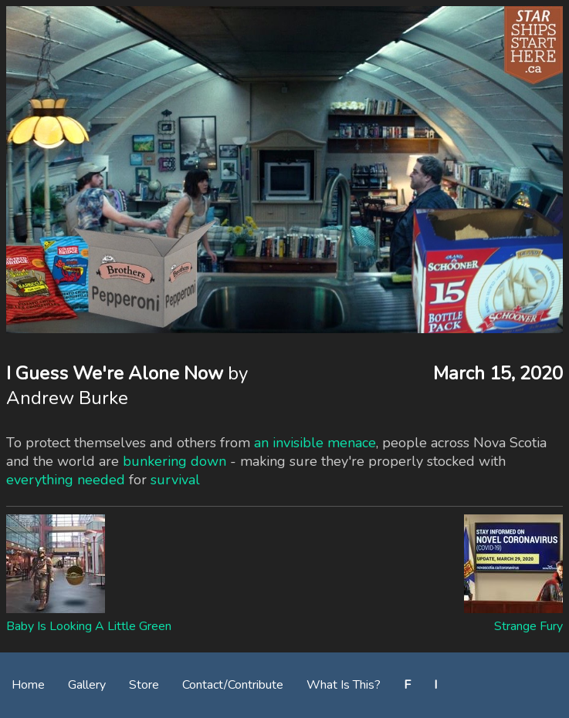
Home (28, 684)
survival (175, 479)
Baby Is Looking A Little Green (88, 626)
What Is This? (344, 684)
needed (101, 479)
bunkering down (174, 461)
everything (39, 479)
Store (144, 684)
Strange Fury (528, 626)
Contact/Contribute (232, 684)
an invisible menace (315, 442)
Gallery (87, 684)
